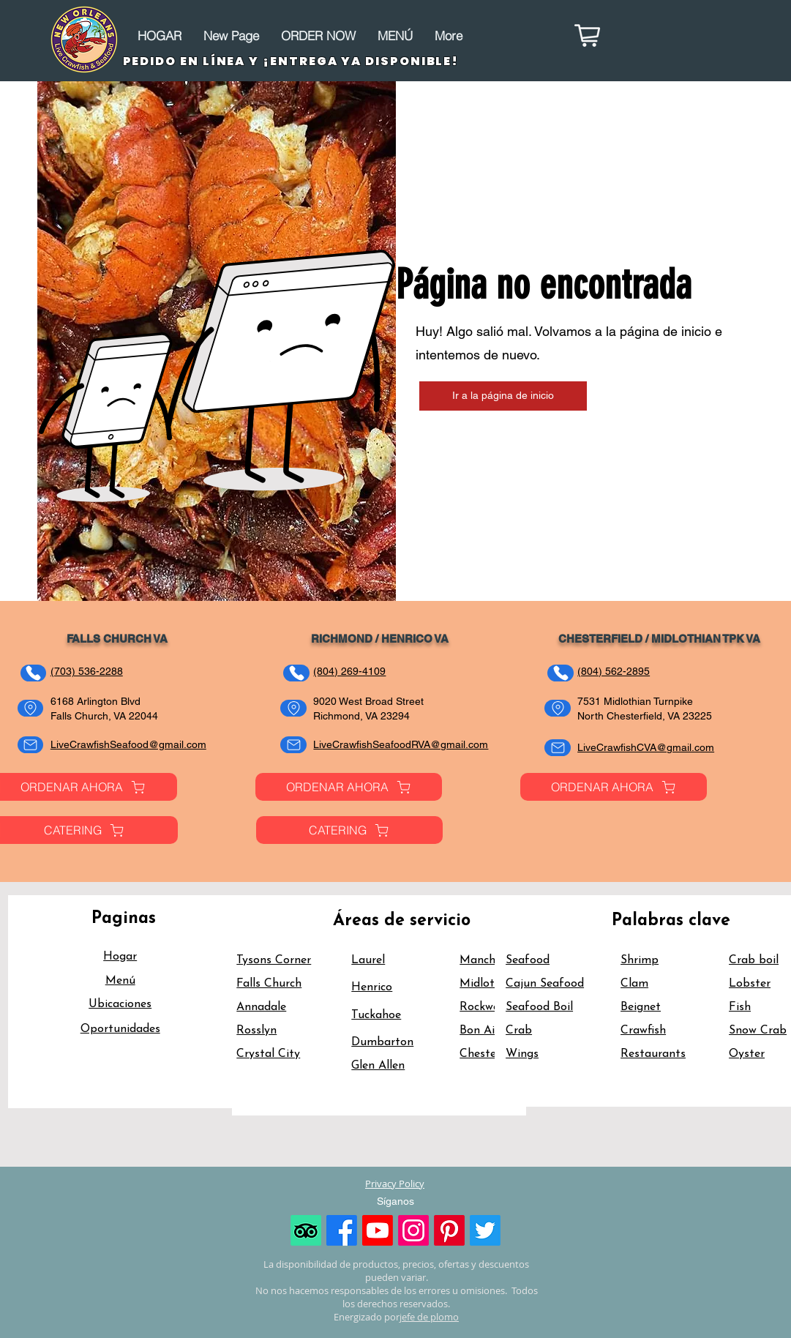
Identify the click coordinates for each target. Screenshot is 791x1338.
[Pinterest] (449, 1230)
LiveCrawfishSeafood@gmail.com (128, 744)
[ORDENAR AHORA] (348, 787)
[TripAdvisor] (305, 1230)
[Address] (30, 708)
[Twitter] (485, 1230)
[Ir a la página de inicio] (503, 396)
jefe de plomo (429, 1316)
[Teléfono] (33, 673)
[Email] (30, 744)
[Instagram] (413, 1230)
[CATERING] (349, 830)
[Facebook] (341, 1230)
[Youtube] (377, 1230)
